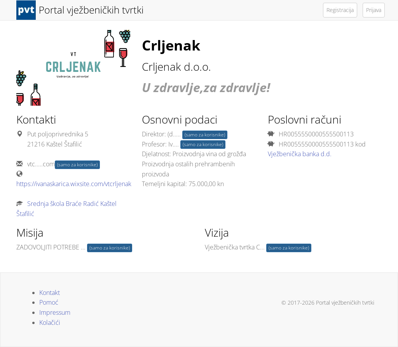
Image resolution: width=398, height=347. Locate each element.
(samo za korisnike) (77, 164)
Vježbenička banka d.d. (300, 154)
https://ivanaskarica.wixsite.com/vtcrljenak (73, 184)
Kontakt (49, 292)
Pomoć (48, 302)
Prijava (373, 10)
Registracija (340, 10)
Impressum (54, 312)
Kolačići (49, 322)
